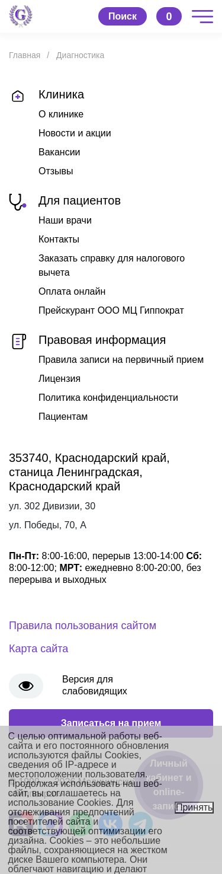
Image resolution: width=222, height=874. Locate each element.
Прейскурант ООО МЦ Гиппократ (111, 310)
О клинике (60, 114)
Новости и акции (74, 133)
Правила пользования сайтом (82, 625)
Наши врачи (65, 220)
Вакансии (59, 152)
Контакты (58, 239)
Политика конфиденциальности (108, 398)
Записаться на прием (111, 723)
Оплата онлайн (71, 291)
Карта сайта (38, 649)
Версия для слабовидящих (94, 685)
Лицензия (59, 379)
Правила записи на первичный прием (121, 360)
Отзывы (55, 171)
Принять (194, 807)
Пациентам (63, 417)
